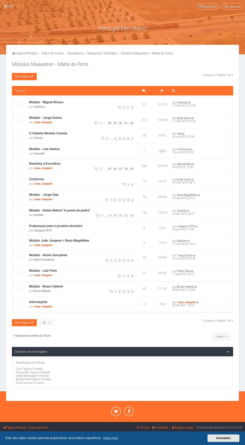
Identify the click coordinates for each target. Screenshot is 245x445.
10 (115, 215)
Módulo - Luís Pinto (43, 270)
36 (115, 168)
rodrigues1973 (42, 230)
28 (109, 123)
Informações (38, 302)
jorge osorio (184, 118)
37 (120, 168)
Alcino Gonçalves (44, 259)
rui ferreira (183, 149)
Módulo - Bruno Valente (46, 286)
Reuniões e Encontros (44, 163)
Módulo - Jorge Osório (45, 118)
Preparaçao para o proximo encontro (55, 226)
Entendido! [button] (223, 438)
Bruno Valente (42, 290)
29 (115, 123)
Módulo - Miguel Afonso (46, 102)
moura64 (39, 153)
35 (109, 168)
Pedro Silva (184, 270)
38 (126, 168)
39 (131, 168)
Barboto (182, 240)
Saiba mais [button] (110, 438)
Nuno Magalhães (187, 194)
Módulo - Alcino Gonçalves (48, 255)
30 (120, 123)
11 (120, 215)
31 (126, 123)
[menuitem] (8, 6)
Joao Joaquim (43, 122)
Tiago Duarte (185, 255)
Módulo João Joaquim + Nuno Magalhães (59, 240)
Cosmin (38, 137)
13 (131, 215)
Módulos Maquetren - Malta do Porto (50, 64)
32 (131, 123)
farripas (38, 214)
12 (126, 215)
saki (179, 133)
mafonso (39, 106)
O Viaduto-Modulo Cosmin (48, 133)
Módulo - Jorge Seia (43, 194)
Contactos (36, 179)
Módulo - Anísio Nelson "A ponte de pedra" (59, 210)
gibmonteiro (184, 163)
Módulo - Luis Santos (44, 149)
